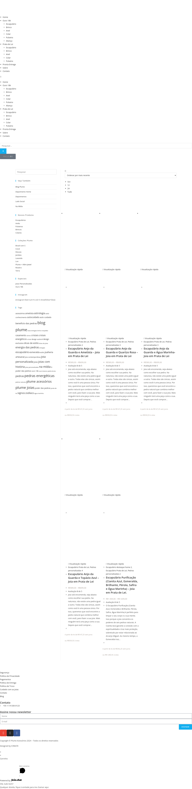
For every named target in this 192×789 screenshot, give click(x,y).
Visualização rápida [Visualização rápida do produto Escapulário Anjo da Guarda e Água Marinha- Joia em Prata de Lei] (149, 269)
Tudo (69, 192)
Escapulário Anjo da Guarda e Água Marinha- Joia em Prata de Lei (159, 352)
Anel (8, 30)
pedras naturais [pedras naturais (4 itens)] (21, 382)
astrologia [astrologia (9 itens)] (39, 313)
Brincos (19, 229)
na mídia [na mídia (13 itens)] (45, 367)
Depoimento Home (23, 192)
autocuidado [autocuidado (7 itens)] (33, 317)
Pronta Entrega (9, 64)
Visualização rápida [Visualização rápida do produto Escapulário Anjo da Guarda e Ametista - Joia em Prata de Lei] (74, 269)
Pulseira (9, 37)
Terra (18, 270)
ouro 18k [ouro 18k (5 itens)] (35, 371)
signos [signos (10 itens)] (21, 393)
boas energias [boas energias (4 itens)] (32, 331)
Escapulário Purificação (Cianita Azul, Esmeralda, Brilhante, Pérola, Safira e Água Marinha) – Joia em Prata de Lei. (122, 585)
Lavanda (19, 258)
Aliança (9, 41)
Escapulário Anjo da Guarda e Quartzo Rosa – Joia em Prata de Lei (122, 352)
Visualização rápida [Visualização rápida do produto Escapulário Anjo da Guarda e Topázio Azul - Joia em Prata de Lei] (74, 495)
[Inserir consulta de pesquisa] (36, 172)
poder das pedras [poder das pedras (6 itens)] (42, 388)
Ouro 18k (7, 20)
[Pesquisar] (3, 151)
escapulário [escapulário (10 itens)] (22, 352)
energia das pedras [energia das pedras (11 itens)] (27, 347)
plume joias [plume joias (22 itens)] (25, 387)
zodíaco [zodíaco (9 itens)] (29, 393)
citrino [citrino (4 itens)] (29, 336)
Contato (6, 71)
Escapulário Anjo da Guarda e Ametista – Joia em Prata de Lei (84, 352)
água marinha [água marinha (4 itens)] (39, 393)
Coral (18, 249)
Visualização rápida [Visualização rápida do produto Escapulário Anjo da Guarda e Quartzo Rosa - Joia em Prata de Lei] (111, 269)
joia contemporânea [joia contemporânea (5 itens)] (33, 357)
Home (5, 17)
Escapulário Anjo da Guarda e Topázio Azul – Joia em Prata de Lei (83, 577)
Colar (8, 34)
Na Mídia (19, 206)
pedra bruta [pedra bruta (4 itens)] (52, 371)
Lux (17, 261)
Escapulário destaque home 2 (119, 567)
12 (68, 185)
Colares (19, 233)
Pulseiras (19, 226)
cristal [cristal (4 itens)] (29, 339)
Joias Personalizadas (24, 283)
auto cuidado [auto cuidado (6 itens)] (45, 317)
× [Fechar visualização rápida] (0, 752)
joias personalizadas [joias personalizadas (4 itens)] (32, 367)
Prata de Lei (8, 44)
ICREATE (15, 746)
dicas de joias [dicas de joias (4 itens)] (43, 343)
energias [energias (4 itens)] (42, 348)
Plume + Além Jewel (23, 264)
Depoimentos (21, 196)
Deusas (18, 252)
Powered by (11, 780)
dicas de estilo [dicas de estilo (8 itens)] (31, 343)
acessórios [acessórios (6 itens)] (20, 313)
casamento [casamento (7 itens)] (21, 335)
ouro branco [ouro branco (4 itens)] (43, 371)
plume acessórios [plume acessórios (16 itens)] (39, 381)
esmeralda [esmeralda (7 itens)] (34, 352)
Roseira (19, 267)
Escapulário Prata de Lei (78, 341)
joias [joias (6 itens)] (36, 362)
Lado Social (20, 201)
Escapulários (21, 220)
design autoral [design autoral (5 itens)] (37, 339)
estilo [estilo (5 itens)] (42, 352)
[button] (96, 76)
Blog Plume (20, 187)
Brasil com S (20, 245)
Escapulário (11, 24)
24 (68, 188)
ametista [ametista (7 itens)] (29, 313)
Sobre (5, 67)
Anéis (18, 223)
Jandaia (18, 255)
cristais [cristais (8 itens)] (35, 335)
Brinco (9, 27)
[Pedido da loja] (121, 175)
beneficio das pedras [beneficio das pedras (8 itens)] (26, 323)
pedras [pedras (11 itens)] (20, 376)
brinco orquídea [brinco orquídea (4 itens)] (42, 331)
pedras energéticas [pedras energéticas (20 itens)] (39, 375)
